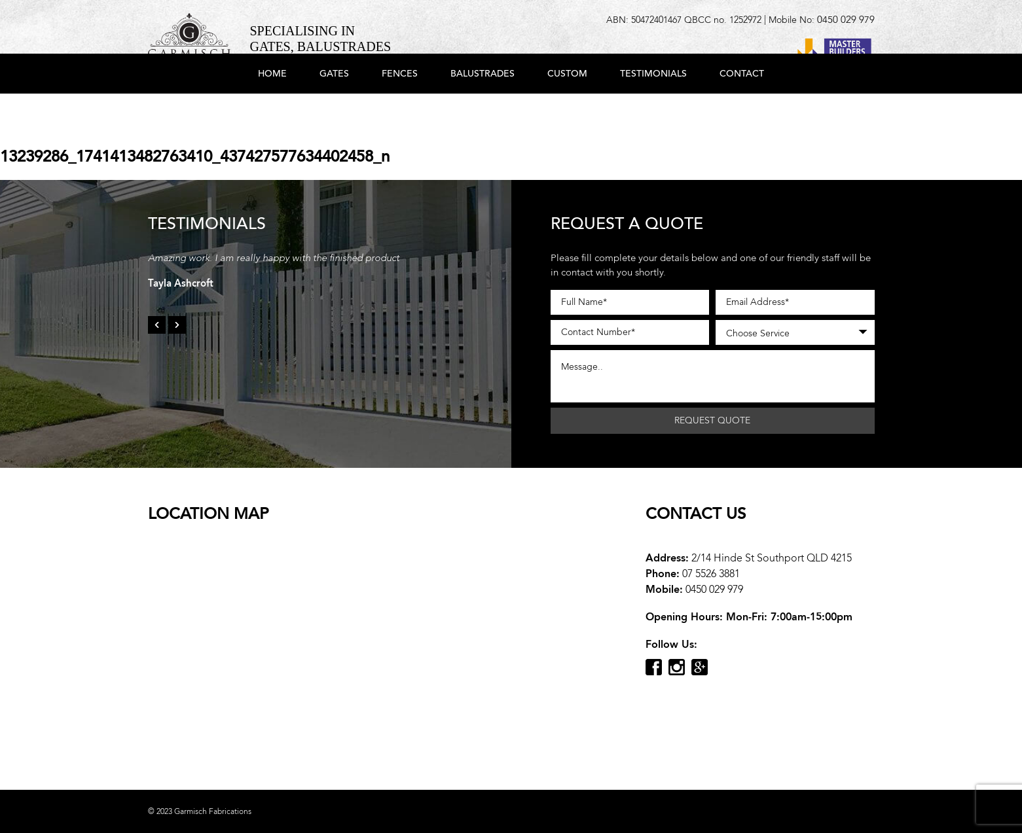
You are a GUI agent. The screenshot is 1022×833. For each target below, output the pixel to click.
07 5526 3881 (711, 573)
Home (272, 113)
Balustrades (482, 113)
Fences (400, 113)
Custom (567, 113)
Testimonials (653, 113)
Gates (334, 113)
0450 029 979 (846, 19)
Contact (742, 113)
